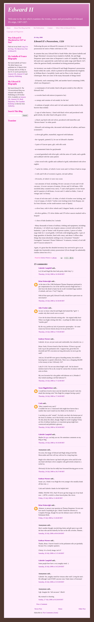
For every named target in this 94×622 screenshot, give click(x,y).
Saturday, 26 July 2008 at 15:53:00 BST (51, 582)
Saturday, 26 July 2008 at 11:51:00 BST (51, 553)
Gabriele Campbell (45, 268)
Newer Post (38, 609)
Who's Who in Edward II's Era (66, 28)
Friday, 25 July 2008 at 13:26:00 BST (50, 518)
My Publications (39, 28)
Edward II (21, 9)
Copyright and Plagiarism (15, 32)
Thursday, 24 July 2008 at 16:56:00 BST (51, 301)
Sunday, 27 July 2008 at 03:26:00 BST (50, 599)
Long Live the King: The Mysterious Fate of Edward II (18, 49)
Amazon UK (12, 74)
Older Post (82, 609)
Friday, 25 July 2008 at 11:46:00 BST (50, 498)
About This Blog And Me (22, 28)
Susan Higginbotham (45, 388)
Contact (50, 28)
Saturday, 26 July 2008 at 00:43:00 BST (51, 533)
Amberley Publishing (15, 76)
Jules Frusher (43, 308)
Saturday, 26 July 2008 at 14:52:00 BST (51, 566)
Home (8, 28)
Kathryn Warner (44, 339)
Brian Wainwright (44, 281)
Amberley (11, 106)
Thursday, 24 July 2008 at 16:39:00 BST (51, 274)
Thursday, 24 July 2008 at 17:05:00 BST (51, 332)
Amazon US (21, 74)
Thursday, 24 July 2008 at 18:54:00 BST (51, 427)
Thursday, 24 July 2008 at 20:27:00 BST (51, 471)
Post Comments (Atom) (50, 613)
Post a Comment (41, 604)
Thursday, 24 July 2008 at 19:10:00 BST (51, 443)
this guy (45, 437)
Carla (40, 403)
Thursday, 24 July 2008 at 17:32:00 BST (51, 381)
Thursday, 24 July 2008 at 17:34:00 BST (51, 396)
